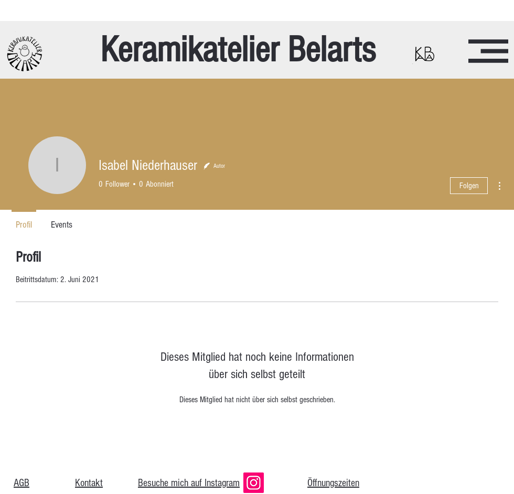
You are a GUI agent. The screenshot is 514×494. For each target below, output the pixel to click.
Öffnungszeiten (333, 483)
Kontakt (89, 483)
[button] (488, 51)
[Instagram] (253, 482)
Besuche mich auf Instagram (189, 483)
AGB (21, 483)
